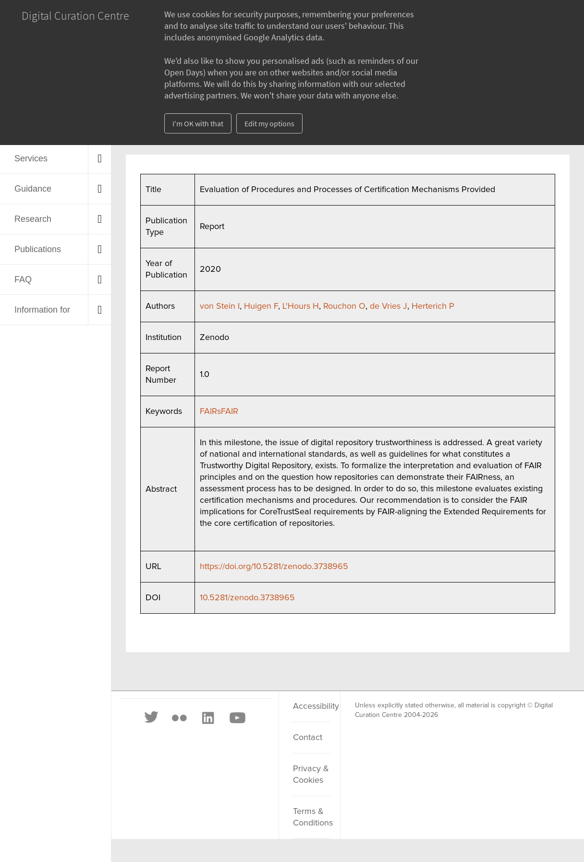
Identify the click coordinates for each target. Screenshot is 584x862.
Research (32, 219)
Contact (307, 737)
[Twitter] (151, 718)
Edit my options (269, 123)
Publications (37, 249)
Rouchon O (344, 306)
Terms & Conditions (311, 817)
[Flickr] (179, 718)
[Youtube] (236, 718)
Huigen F (261, 306)
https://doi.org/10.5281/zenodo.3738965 (274, 566)
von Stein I (220, 306)
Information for (42, 310)
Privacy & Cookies (311, 775)
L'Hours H (300, 306)
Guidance (32, 189)
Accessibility (311, 706)
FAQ (23, 279)
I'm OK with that (197, 123)
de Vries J (388, 306)
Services (31, 158)
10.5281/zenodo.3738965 (247, 598)
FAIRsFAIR (219, 411)
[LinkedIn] (207, 718)
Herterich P (433, 306)
